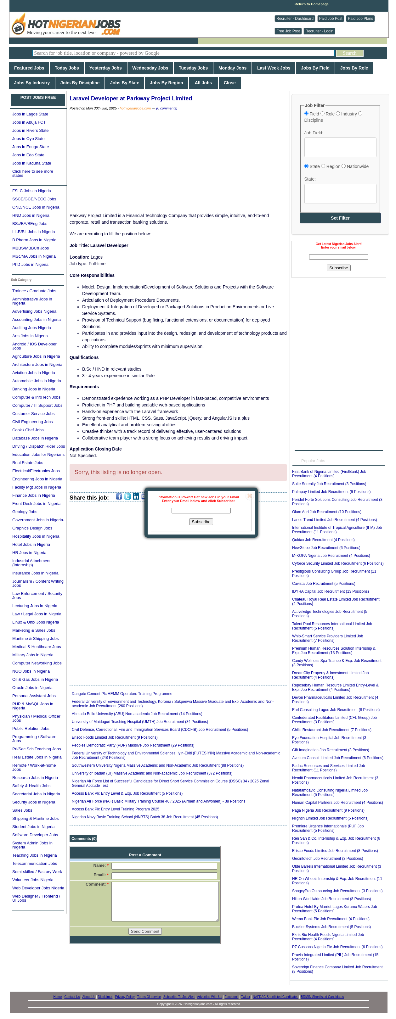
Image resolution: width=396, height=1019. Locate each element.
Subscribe (201, 521)
